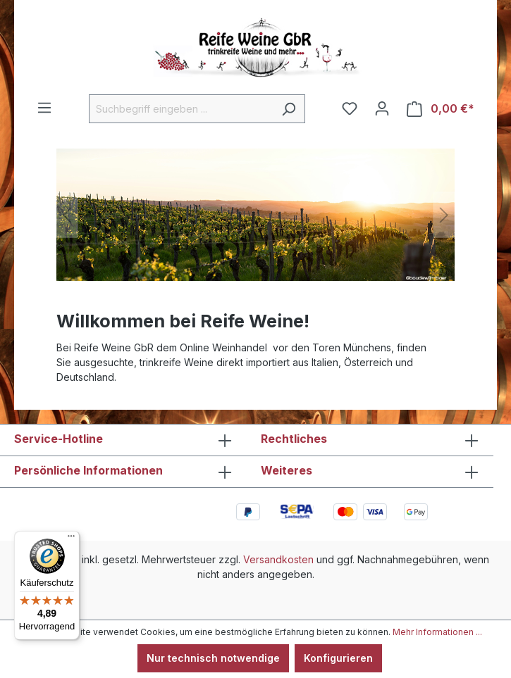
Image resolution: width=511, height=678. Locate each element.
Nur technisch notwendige (213, 658)
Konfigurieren (338, 658)
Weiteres (286, 470)
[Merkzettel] (349, 108)
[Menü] (44, 107)
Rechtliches (294, 439)
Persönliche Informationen (88, 470)
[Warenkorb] (440, 109)
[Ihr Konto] (382, 108)
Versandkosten (278, 559)
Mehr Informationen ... (437, 632)
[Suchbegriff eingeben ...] (181, 108)
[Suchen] (288, 108)
